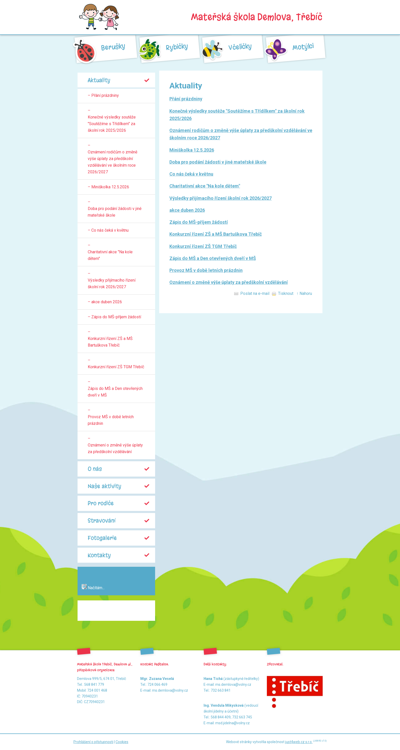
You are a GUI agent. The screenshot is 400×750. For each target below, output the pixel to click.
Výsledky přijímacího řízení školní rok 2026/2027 (220, 198)
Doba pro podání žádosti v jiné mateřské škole (217, 162)
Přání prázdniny (185, 98)
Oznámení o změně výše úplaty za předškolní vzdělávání (228, 282)
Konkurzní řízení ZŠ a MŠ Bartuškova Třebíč (215, 234)
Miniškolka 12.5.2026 (191, 150)
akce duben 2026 (187, 210)
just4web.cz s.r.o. (298, 742)
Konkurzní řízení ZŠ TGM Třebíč (203, 246)
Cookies (122, 742)
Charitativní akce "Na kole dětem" (204, 186)
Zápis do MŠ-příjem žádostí (198, 222)
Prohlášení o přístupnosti (93, 742)
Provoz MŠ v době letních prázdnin (206, 270)
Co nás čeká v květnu (191, 174)
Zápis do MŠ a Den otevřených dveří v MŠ (212, 258)
